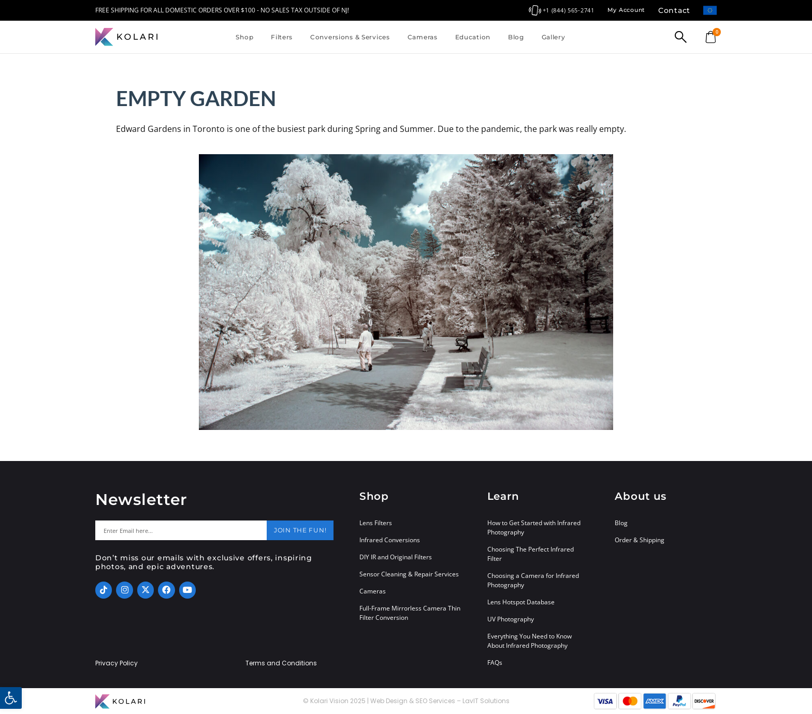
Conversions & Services (350, 37)
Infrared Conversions (389, 540)
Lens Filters (375, 522)
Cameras (423, 37)
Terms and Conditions (281, 663)
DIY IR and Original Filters (395, 557)
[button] (11, 698)
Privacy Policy (116, 663)
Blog (516, 37)
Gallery (554, 37)
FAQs (494, 662)
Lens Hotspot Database (521, 602)
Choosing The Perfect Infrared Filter (530, 554)
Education (472, 37)
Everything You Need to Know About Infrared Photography (529, 641)
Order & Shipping (639, 540)
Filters (282, 37)
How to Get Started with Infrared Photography (534, 527)
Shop (244, 37)
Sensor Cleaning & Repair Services (409, 574)
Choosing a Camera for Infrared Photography (533, 580)
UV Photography (510, 619)
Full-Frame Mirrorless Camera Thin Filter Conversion (409, 613)
